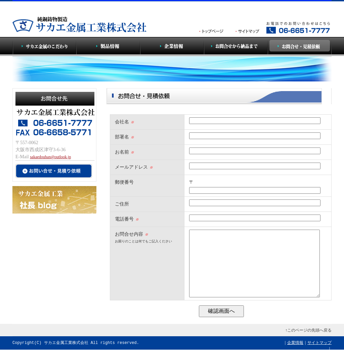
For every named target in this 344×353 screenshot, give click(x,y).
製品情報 (108, 46)
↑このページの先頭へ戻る (308, 330)
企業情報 (172, 46)
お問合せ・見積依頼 (300, 46)
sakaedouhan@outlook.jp (50, 157)
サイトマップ (319, 342)
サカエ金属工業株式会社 (66, 342)
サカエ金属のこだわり (44, 46)
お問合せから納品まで (236, 46)
